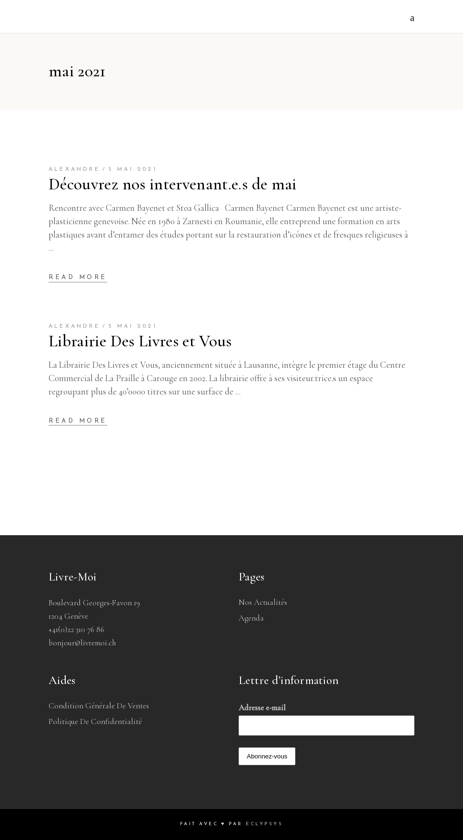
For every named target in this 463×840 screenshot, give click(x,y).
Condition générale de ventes (99, 706)
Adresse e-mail (262, 708)
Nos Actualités (263, 602)
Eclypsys (264, 824)
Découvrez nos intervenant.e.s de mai (173, 184)
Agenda (251, 618)
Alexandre (74, 169)
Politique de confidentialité (95, 721)
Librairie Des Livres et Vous (140, 341)
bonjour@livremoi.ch (82, 643)
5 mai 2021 (133, 169)
